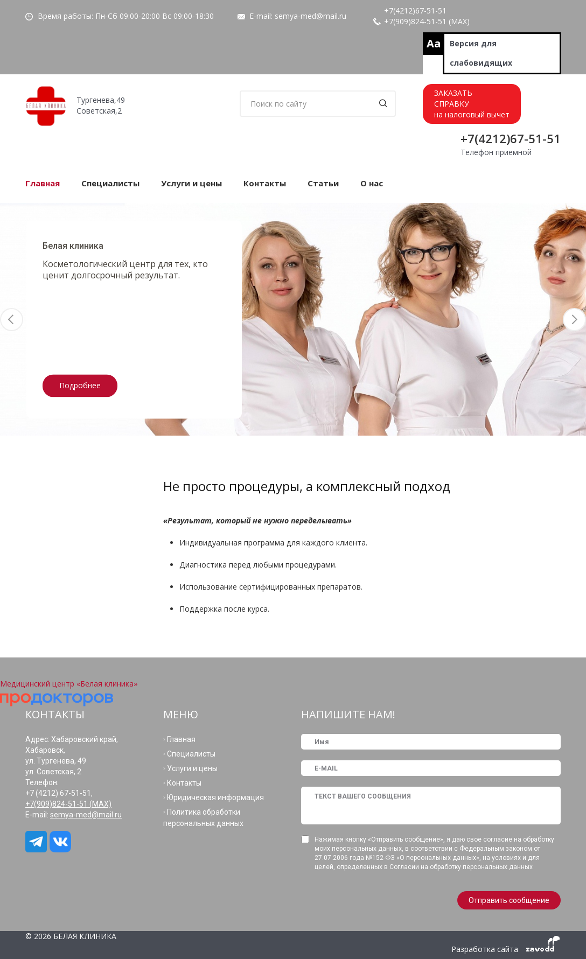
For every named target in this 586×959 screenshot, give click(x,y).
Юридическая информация (215, 797)
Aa (434, 43)
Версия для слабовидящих (481, 53)
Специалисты (110, 183)
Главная (42, 183)
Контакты (264, 183)
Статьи (323, 183)
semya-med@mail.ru (310, 16)
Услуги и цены (191, 183)
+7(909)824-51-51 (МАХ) (427, 21)
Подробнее (80, 385)
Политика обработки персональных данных (203, 818)
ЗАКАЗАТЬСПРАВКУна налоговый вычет (472, 104)
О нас (371, 183)
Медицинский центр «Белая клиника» (69, 683)
